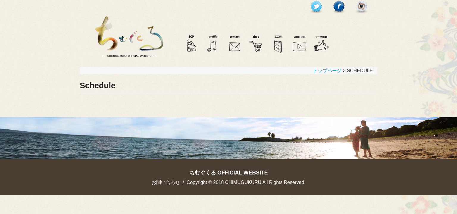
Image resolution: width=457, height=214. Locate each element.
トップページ (327, 70)
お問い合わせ (165, 182)
